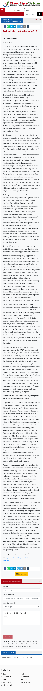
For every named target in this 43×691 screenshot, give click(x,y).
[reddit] (21, 26)
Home (5, 665)
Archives (25, 668)
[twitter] (11, 26)
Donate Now (21, 574)
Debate (25, 671)
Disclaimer (26, 673)
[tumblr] (28, 26)
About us (25, 665)
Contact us (7, 668)
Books (5, 671)
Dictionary (7, 673)
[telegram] (18, 26)
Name (5, 586)
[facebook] (5, 26)
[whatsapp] (8, 26)
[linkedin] (14, 26)
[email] (24, 26)
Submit (7, 628)
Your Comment (9, 603)
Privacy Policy (8, 676)
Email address (8, 595)
